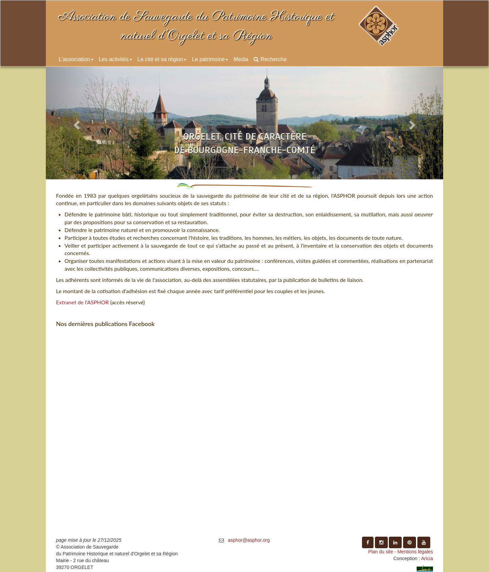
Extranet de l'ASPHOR (82, 302)
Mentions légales (415, 551)
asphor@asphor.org (249, 540)
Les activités (115, 59)
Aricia (427, 558)
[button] (76, 123)
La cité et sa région (162, 59)
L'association (76, 59)
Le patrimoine (210, 59)
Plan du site (380, 551)
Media (241, 59)
